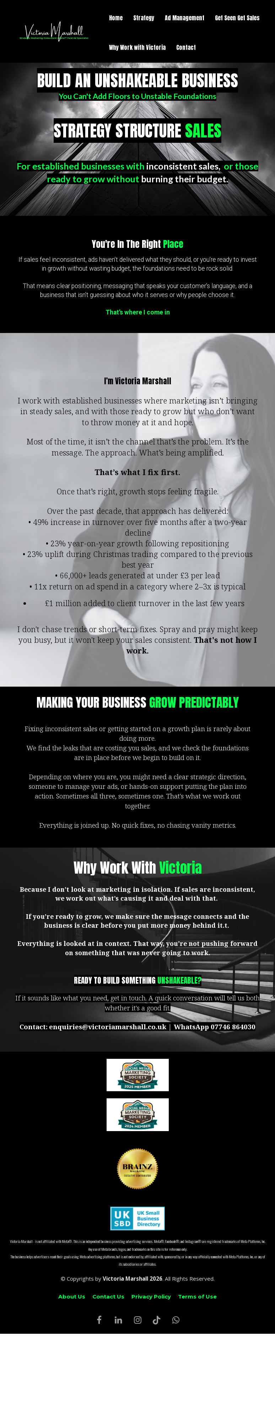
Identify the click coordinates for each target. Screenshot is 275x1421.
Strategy (143, 18)
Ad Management (184, 18)
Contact (186, 47)
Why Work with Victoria (137, 47)
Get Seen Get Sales (237, 18)
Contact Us (108, 1296)
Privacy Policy (151, 1296)
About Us (71, 1296)
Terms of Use (197, 1296)
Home (116, 18)
